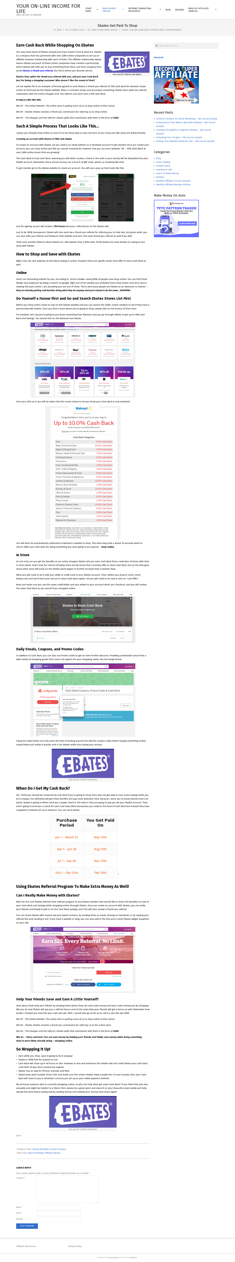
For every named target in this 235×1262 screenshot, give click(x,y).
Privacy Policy (75, 1246)
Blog (158, 158)
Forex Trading (163, 162)
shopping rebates (173, 30)
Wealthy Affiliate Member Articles (173, 184)
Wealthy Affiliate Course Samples (173, 180)
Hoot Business (114, 1257)
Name (19, 1207)
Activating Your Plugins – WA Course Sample (179, 137)
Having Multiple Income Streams (49, 1149)
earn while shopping (148, 30)
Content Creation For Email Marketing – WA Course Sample (186, 118)
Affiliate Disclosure (26, 1246)
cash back (133, 30)
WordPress (133, 1257)
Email (19, 1213)
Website (19, 1219)
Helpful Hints (163, 165)
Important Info (164, 169)
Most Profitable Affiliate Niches (44, 1153)
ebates (162, 30)
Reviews (114, 30)
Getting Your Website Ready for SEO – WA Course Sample (185, 141)
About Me (159, 57)
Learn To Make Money (100, 30)
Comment (20, 1178)
